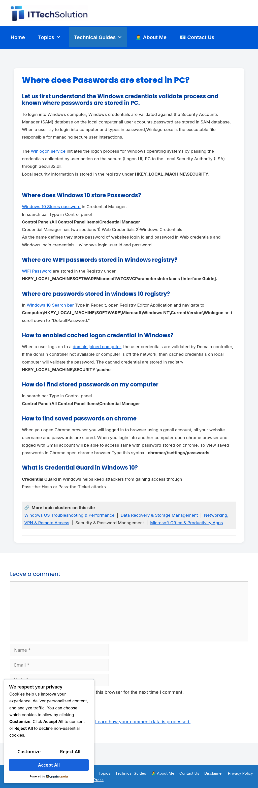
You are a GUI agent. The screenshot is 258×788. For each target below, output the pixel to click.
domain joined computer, (97, 346)
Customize (29, 751)
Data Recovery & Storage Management (160, 515)
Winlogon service (49, 151)
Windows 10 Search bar (50, 305)
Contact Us (189, 773)
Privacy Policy (240, 773)
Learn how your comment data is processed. (142, 721)
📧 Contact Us (197, 37)
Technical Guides (100, 37)
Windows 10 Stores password (51, 206)
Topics (52, 37)
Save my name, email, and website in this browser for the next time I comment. (100, 692)
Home (18, 37)
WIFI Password (37, 271)
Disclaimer (213, 773)
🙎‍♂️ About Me (151, 37)
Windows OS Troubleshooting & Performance (69, 515)
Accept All (49, 765)
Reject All (70, 751)
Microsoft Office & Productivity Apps (186, 522)
